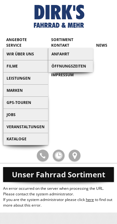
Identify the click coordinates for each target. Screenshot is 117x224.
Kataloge (17, 139)
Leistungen (19, 78)
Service (14, 45)
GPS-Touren (19, 102)
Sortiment (62, 39)
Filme (12, 66)
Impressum (62, 74)
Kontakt (60, 45)
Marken (15, 90)
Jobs (11, 114)
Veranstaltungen (26, 126)
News (101, 45)
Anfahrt (60, 54)
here (90, 199)
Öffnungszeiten (68, 66)
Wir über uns (20, 54)
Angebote (16, 39)
